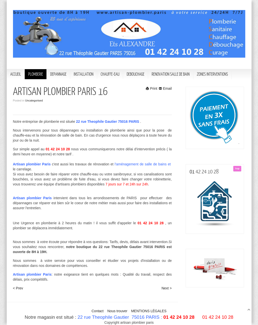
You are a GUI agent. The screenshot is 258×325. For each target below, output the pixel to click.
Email (165, 88)
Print (151, 88)
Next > (167, 288)
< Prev (18, 288)
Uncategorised (34, 100)
